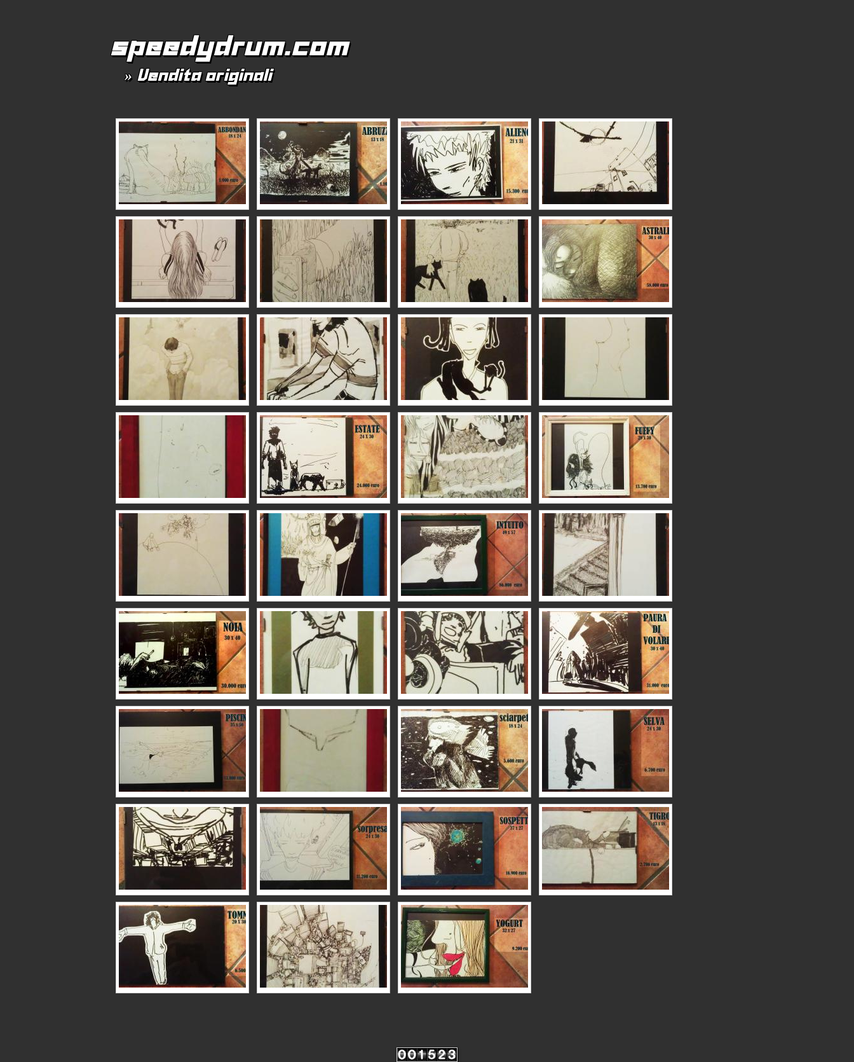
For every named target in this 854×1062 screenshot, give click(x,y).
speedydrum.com (228, 46)
